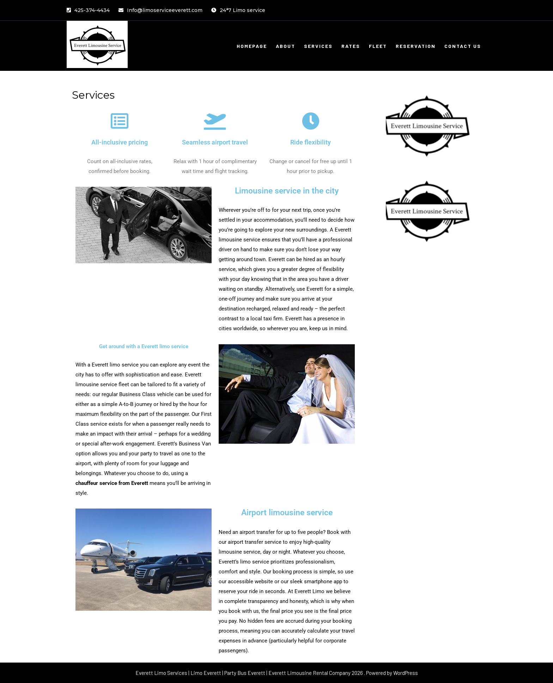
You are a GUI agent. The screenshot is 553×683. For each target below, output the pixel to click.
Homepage (252, 46)
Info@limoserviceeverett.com (160, 10)
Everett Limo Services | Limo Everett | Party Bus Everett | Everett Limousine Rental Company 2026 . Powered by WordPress (276, 673)
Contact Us (462, 46)
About (285, 46)
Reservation (416, 46)
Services (318, 46)
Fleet (378, 46)
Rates (350, 46)
